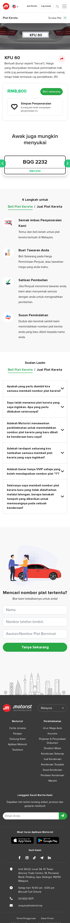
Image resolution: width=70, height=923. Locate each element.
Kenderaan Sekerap (52, 753)
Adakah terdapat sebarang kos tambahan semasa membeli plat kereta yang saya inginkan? (35, 453)
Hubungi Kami (18, 739)
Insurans (52, 733)
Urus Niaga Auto (52, 728)
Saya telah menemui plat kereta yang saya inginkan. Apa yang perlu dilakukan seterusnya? (35, 407)
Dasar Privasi (47, 918)
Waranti (52, 780)
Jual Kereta (32, 6)
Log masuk (46, 6)
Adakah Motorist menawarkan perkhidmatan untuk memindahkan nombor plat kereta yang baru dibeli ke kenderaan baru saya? (35, 430)
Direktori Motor (52, 748)
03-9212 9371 (26, 898)
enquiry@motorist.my (30, 905)
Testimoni (17, 749)
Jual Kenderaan (52, 759)
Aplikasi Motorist (17, 744)
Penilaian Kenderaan (52, 775)
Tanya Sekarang (35, 647)
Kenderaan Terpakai (52, 764)
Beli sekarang (51, 91)
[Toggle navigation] (65, 18)
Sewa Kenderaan (52, 769)
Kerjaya (17, 733)
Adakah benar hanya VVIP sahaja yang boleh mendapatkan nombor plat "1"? (35, 471)
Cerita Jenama (17, 728)
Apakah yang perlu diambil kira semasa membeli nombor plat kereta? (35, 389)
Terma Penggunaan (26, 918)
